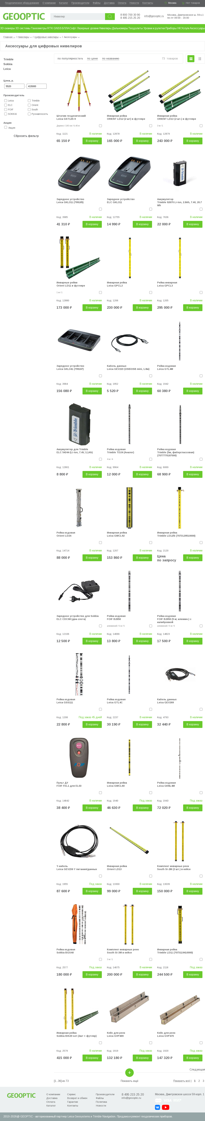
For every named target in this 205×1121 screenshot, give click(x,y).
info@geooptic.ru (154, 16)
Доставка (109, 3)
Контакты (147, 3)
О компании (49, 3)
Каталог (63, 3)
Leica (7, 68)
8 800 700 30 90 (130, 14)
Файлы (96, 3)
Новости (134, 3)
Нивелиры (105, 28)
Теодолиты (135, 28)
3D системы (22, 28)
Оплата (122, 3)
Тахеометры (39, 28)
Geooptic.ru (24, 15)
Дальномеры (120, 28)
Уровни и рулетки (154, 28)
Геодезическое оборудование (22, 3)
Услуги (185, 28)
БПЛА (65, 28)
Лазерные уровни (88, 28)
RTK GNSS (54, 28)
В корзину (92, 140)
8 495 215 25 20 (130, 17)
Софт (73, 28)
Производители (80, 3)
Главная (9, 37)
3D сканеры (7, 28)
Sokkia (7, 64)
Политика (101, 1101)
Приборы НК (173, 28)
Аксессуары (197, 28)
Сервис (71, 1094)
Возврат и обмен (77, 1098)
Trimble (8, 59)
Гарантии (72, 1101)
